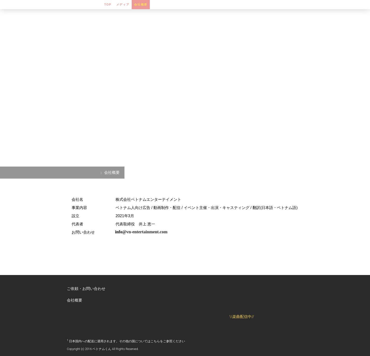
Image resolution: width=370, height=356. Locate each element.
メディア (123, 4)
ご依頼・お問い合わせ (86, 288)
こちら (155, 341)
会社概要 (140, 4)
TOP (107, 4)
